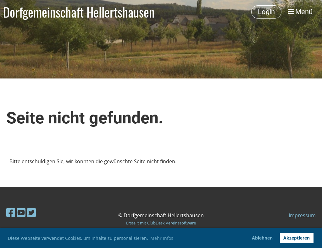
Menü (300, 12)
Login (266, 12)
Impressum (302, 215)
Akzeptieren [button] (296, 238)
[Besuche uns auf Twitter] (31, 212)
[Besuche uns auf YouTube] (21, 212)
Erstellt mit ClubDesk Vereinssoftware (161, 223)
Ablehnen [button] (262, 238)
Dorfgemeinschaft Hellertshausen (79, 12)
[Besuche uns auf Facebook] (10, 212)
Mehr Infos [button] (161, 238)
